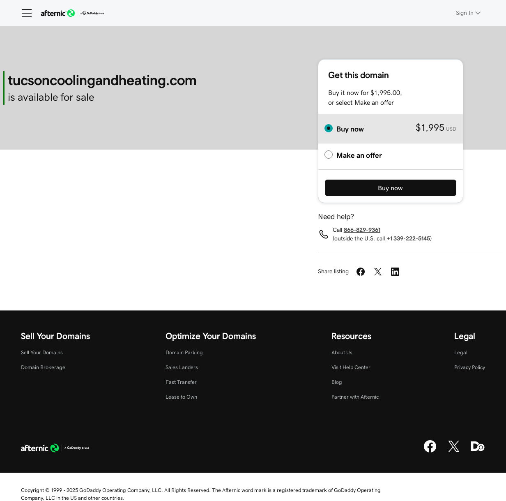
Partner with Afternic (355, 396)
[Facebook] (430, 451)
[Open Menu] (23, 13)
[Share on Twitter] (377, 271)
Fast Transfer (181, 382)
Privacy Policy (469, 367)
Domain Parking (184, 352)
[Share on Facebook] (360, 271)
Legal (460, 352)
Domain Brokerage (43, 367)
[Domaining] (477, 451)
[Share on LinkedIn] (395, 271)
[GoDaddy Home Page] (55, 449)
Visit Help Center (350, 367)
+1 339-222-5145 (408, 238)
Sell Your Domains (42, 352)
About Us (341, 352)
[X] (453, 451)
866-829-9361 (362, 230)
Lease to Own (181, 396)
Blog (336, 382)
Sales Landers (182, 367)
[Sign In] (469, 13)
